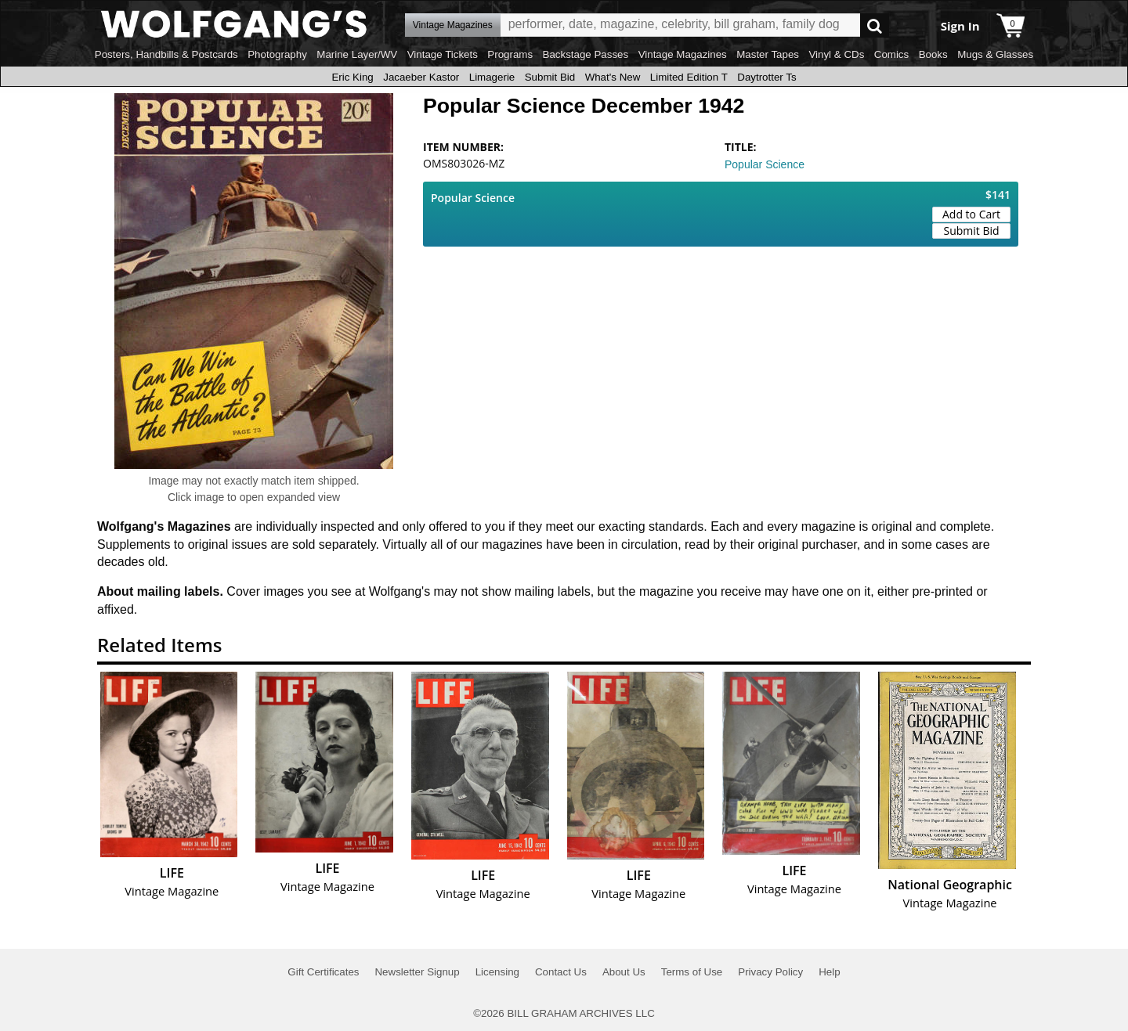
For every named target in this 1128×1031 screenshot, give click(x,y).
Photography (277, 54)
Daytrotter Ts (766, 77)
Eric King (352, 77)
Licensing (497, 972)
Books (933, 54)
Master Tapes (767, 54)
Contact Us (561, 972)
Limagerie (492, 77)
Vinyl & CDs (836, 54)
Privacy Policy (770, 972)
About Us (623, 972)
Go (874, 25)
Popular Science (764, 164)
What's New (613, 77)
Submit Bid (550, 77)
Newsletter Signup (416, 972)
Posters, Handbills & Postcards (166, 54)
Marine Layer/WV (356, 54)
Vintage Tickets (442, 54)
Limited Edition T (689, 77)
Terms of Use (692, 972)
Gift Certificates (323, 972)
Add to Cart (971, 214)
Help (829, 972)
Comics (891, 54)
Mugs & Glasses (995, 54)
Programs (510, 54)
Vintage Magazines (682, 54)
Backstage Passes (586, 54)
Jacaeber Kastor (421, 77)
